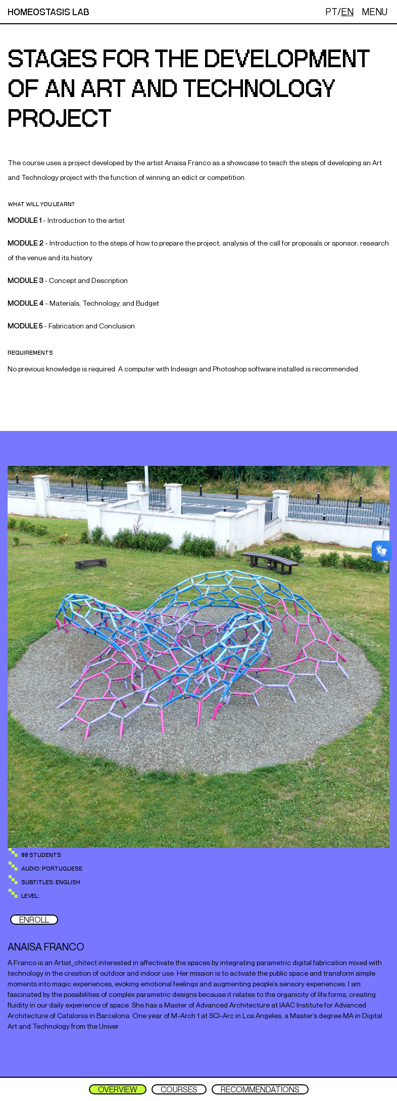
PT (331, 11)
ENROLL (34, 920)
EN (347, 11)
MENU (374, 11)
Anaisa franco (46, 946)
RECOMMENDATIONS (260, 1089)
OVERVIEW (117, 1089)
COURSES (179, 1089)
